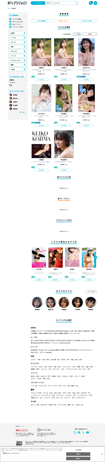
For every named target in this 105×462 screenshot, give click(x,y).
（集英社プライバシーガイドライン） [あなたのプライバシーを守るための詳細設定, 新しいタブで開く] (11, 453)
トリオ (43, 386)
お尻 (57, 367)
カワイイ (79, 376)
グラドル (36, 393)
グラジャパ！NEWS (18, 27)
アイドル (48, 393)
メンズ (62, 405)
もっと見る (91, 291)
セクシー (91, 376)
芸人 (59, 398)
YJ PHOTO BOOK (49, 340)
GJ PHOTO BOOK (60, 340)
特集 (10, 85)
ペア (34, 386)
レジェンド (50, 398)
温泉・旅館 (73, 386)
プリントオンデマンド (84, 350)
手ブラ (35, 405)
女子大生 (85, 393)
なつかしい (67, 376)
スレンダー (37, 367)
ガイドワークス (41, 331)
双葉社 (66, 333)
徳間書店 (45, 333)
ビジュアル (14, 51)
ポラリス (42, 352)
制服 (46, 359)
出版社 (13, 33)
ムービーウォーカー (74, 333)
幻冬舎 (76, 331)
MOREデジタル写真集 (72, 340)
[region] (52, 454)
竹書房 (40, 333)
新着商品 (11, 80)
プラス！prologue (48, 350)
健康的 (35, 369)
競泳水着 (55, 359)
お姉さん (46, 376)
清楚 (35, 378)
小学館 (92, 331)
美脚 (80, 367)
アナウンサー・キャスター (66, 395)
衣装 (12, 47)
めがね (65, 359)
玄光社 (71, 331)
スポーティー (58, 369)
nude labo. (49, 352)
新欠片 (51, 333)
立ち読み (41, 79)
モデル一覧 (21, 112)
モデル (66, 393)
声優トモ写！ (35, 352)
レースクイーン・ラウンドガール (43, 395)
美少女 (35, 376)
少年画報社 (34, 333)
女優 (57, 393)
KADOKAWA (50, 331)
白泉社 (55, 333)
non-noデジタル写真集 (86, 340)
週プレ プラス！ (17, 24)
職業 (12, 65)
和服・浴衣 (76, 359)
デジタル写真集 (17, 19)
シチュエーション (16, 60)
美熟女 (56, 376)
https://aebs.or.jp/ (29, 444)
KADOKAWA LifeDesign (61, 331)
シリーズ (13, 42)
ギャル (86, 369)
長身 (89, 367)
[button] (95, 257)
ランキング (12, 82)
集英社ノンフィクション (52, 343)
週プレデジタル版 (17, 22)
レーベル (13, 38)
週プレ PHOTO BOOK (37, 340)
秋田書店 (33, 331)
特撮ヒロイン (37, 398)
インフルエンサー (85, 395)
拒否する (78, 454)
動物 (70, 405)
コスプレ (36, 359)
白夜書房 (60, 333)
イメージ (13, 56)
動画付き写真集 (59, 350)
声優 (76, 393)
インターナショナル (73, 369)
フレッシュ (46, 369)
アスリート (69, 398)
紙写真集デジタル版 (37, 350)
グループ (52, 386)
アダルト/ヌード (80, 398)
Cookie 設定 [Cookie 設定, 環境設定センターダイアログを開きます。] (78, 449)
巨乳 (48, 367)
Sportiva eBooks (65, 343)
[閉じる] (102, 454)
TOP (9, 8)
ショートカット (69, 367)
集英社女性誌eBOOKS (37, 343)
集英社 (80, 331)
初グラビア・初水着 (49, 405)
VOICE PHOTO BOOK (71, 350)
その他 (13, 69)
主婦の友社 (86, 331)
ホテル (62, 386)
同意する (78, 458)
